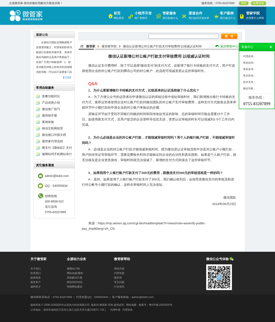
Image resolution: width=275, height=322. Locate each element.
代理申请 (115, 309)
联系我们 (35, 273)
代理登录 (127, 309)
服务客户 (35, 282)
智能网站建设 (74, 286)
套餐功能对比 (51, 96)
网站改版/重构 (75, 273)
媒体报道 (35, 277)
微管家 (90, 46)
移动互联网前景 (52, 128)
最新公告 (42, 34)
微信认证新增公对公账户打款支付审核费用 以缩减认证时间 (162, 46)
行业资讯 (119, 286)
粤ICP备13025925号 (160, 304)
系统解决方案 (74, 277)
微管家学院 (109, 46)
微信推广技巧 (51, 109)
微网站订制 (73, 268)
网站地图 (131, 304)
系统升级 (119, 268)
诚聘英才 (35, 286)
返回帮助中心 (229, 46)
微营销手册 (49, 115)
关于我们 (35, 268)
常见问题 (119, 282)
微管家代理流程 (52, 141)
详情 (66, 77)
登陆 (243, 3)
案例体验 (48, 122)
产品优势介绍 (51, 102)
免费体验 (258, 3)
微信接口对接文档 (54, 134)
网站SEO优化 (75, 282)
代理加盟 (119, 273)
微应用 (118, 277)
